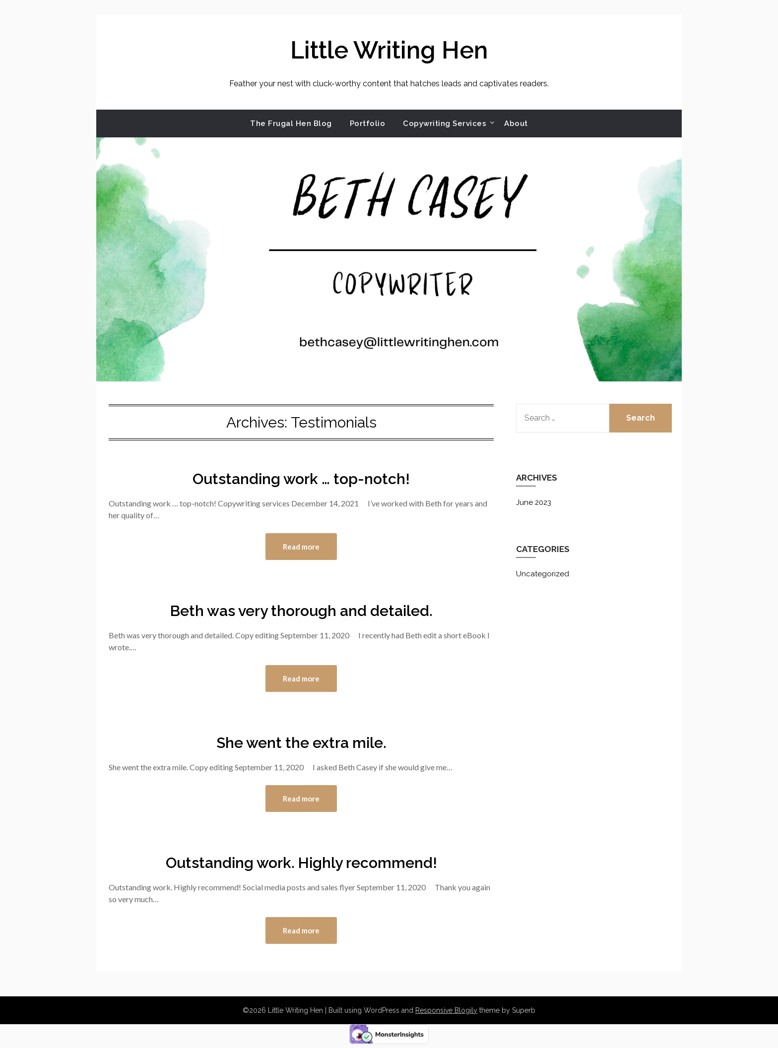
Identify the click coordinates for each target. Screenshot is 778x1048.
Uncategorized (542, 573)
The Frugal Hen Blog (291, 123)
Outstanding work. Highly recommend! (301, 862)
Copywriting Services (444, 123)
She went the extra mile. (301, 742)
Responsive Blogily (446, 1010)
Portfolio (368, 123)
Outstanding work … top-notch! (301, 479)
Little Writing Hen (389, 50)
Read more (301, 546)
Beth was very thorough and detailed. (301, 610)
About (516, 123)
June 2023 (533, 502)
